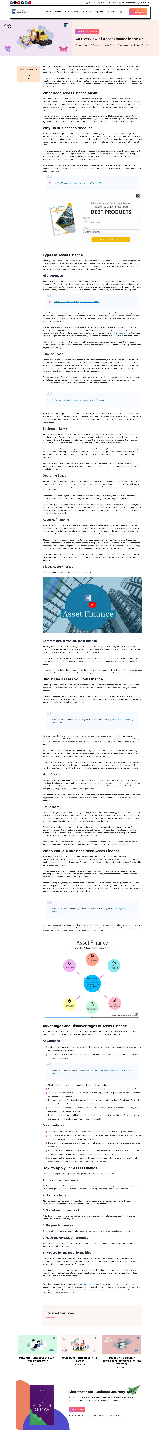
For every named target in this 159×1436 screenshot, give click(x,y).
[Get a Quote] (138, 3)
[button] (37, 69)
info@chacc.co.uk (128, 3)
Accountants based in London (90, 1284)
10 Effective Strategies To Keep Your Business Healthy (77, 301)
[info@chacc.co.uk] (120, 3)
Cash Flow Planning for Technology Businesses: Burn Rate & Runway (122, 1360)
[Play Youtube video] (92, 605)
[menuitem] (47, 11)
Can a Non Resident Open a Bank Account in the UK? (37, 1359)
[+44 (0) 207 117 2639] (99, 3)
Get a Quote (144, 3)
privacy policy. (120, 1417)
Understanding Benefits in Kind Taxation (79, 1359)
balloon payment (125, 333)
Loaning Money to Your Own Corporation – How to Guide (78, 183)
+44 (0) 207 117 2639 (109, 3)
